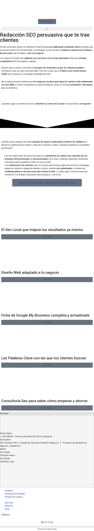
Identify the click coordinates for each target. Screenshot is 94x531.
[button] (47, 29)
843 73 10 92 (47, 522)
